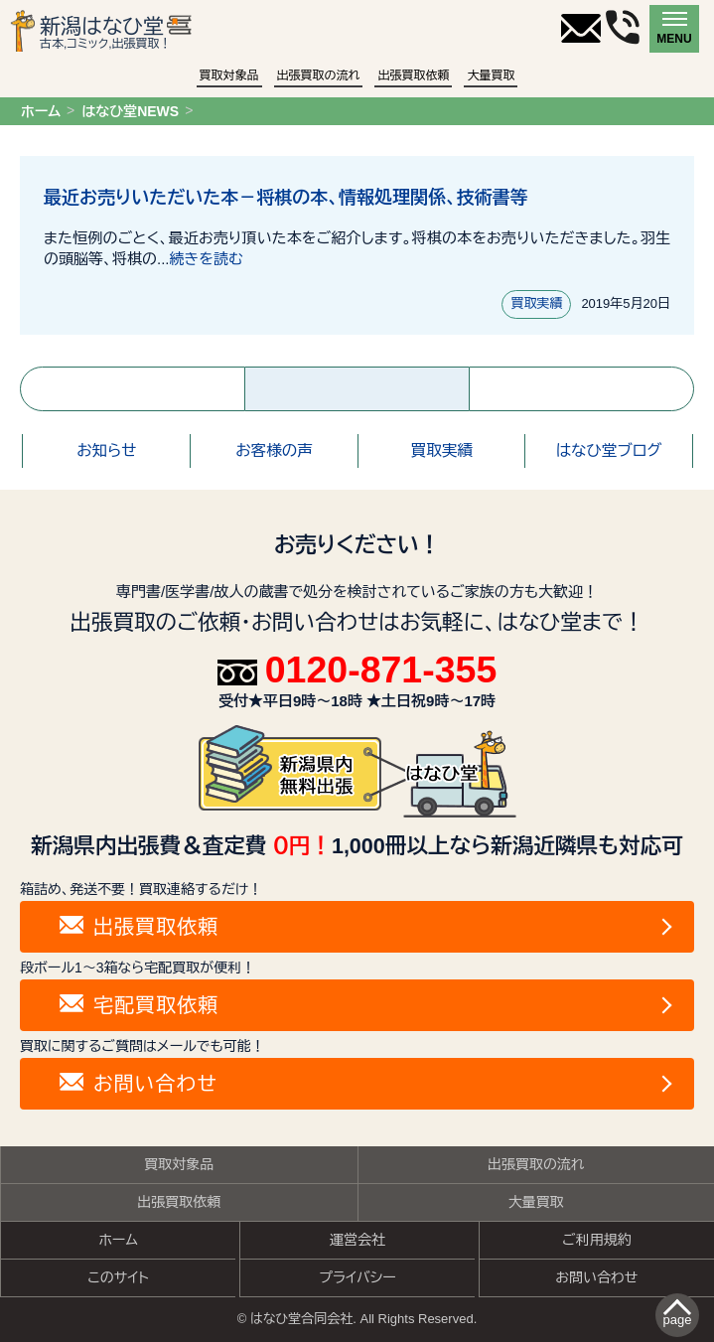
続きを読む (206, 258)
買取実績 (536, 303)
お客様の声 (274, 450)
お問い (138, 1084)
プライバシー (357, 1277)
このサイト (118, 1277)
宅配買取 (139, 1005)
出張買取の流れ (318, 75)
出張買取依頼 (413, 75)
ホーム (41, 111)
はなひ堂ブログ (609, 450)
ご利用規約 (597, 1240)
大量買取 (490, 75)
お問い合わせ (596, 1277)
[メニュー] (674, 29)
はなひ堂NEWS (130, 111)
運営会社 (357, 1240)
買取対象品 (229, 75)
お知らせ (106, 450)
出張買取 (139, 927)
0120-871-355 (357, 670)
